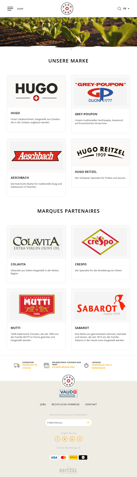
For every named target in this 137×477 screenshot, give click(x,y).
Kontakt (91, 404)
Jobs (43, 404)
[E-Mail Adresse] (64, 422)
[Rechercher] (119, 9)
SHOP (20, 8)
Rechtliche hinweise (66, 404)
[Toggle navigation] (10, 8)
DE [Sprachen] (126, 8)
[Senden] (88, 422)
